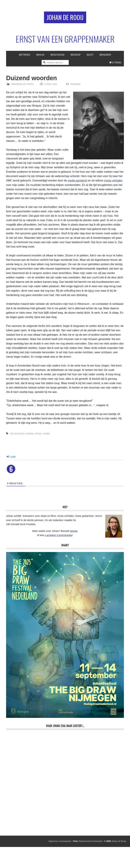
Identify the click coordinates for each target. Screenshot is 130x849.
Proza (30, 86)
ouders (29, 435)
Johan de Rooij (65, 18)
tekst (91, 292)
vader (46, 435)
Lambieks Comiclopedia (58, 537)
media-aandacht (77, 182)
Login (11, 458)
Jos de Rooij (17, 435)
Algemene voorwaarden (59, 843)
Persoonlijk (18, 86)
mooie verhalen (113, 182)
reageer (75, 86)
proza (38, 435)
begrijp (74, 532)
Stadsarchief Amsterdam (91, 843)
